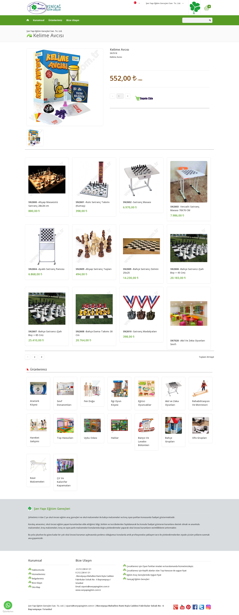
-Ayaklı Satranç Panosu (46, 269)
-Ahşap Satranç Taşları (94, 269)
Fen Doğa (89, 401)
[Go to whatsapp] (8, 605)
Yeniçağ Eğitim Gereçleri (136, 579)
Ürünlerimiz (55, 20)
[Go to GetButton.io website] (8, 612)
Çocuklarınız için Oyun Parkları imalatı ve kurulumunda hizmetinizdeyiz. (158, 566)
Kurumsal (38, 20)
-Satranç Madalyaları (140, 331)
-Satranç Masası (137, 202)
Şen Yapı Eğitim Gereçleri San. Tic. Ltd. (163, 3)
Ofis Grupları (199, 437)
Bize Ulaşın (72, 20)
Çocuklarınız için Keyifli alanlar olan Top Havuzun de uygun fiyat (155, 570)
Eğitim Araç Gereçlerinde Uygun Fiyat (142, 575)
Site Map (34, 587)
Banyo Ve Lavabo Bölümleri (143, 441)
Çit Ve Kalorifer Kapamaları (64, 482)
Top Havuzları (65, 437)
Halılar (115, 437)
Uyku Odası (90, 437)
